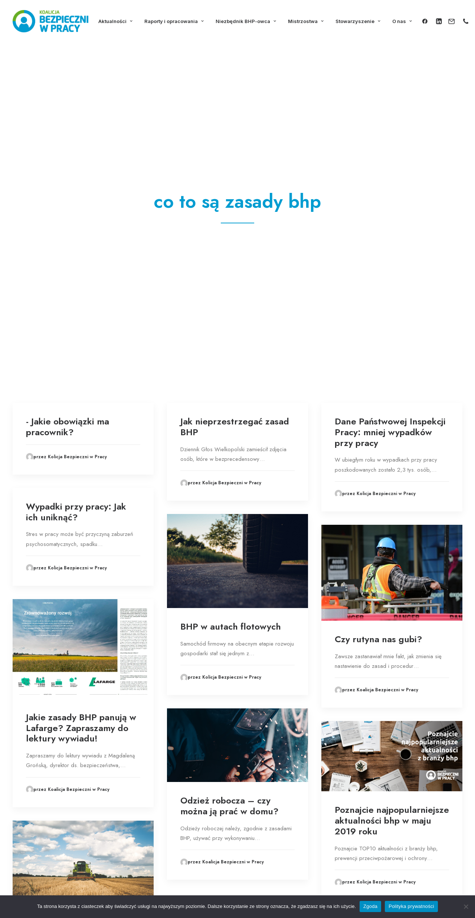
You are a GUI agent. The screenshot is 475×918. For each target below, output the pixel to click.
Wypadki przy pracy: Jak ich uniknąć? (76, 245)
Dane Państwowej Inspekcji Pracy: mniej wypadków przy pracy (390, 165)
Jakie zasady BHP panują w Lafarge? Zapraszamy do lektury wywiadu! (81, 461)
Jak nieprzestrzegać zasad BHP (234, 160)
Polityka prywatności (411, 906)
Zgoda (370, 906)
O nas (402, 21)
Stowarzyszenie (357, 21)
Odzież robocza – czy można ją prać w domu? (229, 539)
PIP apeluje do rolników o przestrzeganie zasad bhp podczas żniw (80, 677)
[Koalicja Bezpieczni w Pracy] (50, 21)
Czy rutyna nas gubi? (378, 372)
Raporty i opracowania (174, 21)
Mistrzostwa (306, 21)
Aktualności (115, 21)
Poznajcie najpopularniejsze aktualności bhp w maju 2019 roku (392, 554)
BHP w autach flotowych (230, 359)
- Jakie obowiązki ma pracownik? (67, 160)
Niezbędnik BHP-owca (246, 21)
